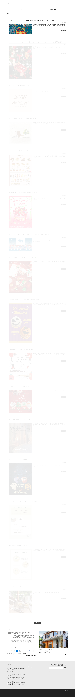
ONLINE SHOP (53, 9)
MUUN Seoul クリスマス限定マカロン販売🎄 (23, 257)
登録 (65, 668)
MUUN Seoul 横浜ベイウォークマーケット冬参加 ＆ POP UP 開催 (29, 234)
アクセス (66, 654)
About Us (59, 4)
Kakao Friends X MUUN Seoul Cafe (20, 85)
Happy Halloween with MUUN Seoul (20, 459)
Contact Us (30, 667)
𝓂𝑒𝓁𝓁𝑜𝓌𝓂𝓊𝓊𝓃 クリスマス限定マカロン (20, 386)
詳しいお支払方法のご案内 (31, 655)
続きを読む (63, 30)
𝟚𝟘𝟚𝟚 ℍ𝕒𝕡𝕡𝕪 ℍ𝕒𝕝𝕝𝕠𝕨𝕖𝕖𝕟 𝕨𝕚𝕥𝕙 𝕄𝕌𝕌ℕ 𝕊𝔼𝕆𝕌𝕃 (24, 299)
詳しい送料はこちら (32, 645)
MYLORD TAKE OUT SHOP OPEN (19, 419)
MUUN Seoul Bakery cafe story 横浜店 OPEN (22, 118)
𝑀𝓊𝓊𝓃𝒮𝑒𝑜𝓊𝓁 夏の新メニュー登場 (19, 151)
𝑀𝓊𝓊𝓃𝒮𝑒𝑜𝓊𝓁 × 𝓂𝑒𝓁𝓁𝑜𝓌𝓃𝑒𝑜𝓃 (17, 587)
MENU (22, 9)
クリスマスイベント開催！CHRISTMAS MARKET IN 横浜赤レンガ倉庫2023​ (32, 20)
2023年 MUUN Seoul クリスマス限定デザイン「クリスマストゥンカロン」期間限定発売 (35, 42)
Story (64, 4)
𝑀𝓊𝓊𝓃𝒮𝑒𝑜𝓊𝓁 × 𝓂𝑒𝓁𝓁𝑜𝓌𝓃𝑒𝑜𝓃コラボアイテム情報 (23, 501)
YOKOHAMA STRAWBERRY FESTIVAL (21, 349)
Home (55, 4)
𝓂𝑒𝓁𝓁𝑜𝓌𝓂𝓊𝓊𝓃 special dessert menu (19, 545)
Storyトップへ (37, 622)
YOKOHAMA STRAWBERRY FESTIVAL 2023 (23, 192)
